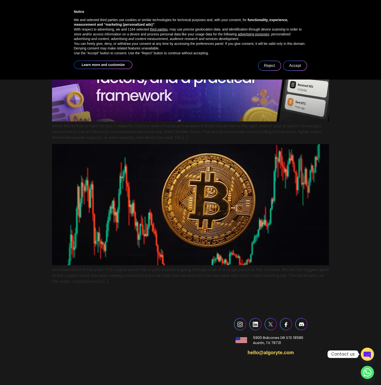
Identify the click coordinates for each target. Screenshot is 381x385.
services (182, 20)
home (120, 20)
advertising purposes (253, 340)
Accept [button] (295, 371)
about (148, 20)
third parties (159, 335)
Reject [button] (269, 371)
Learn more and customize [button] (103, 370)
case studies (220, 20)
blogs (253, 20)
